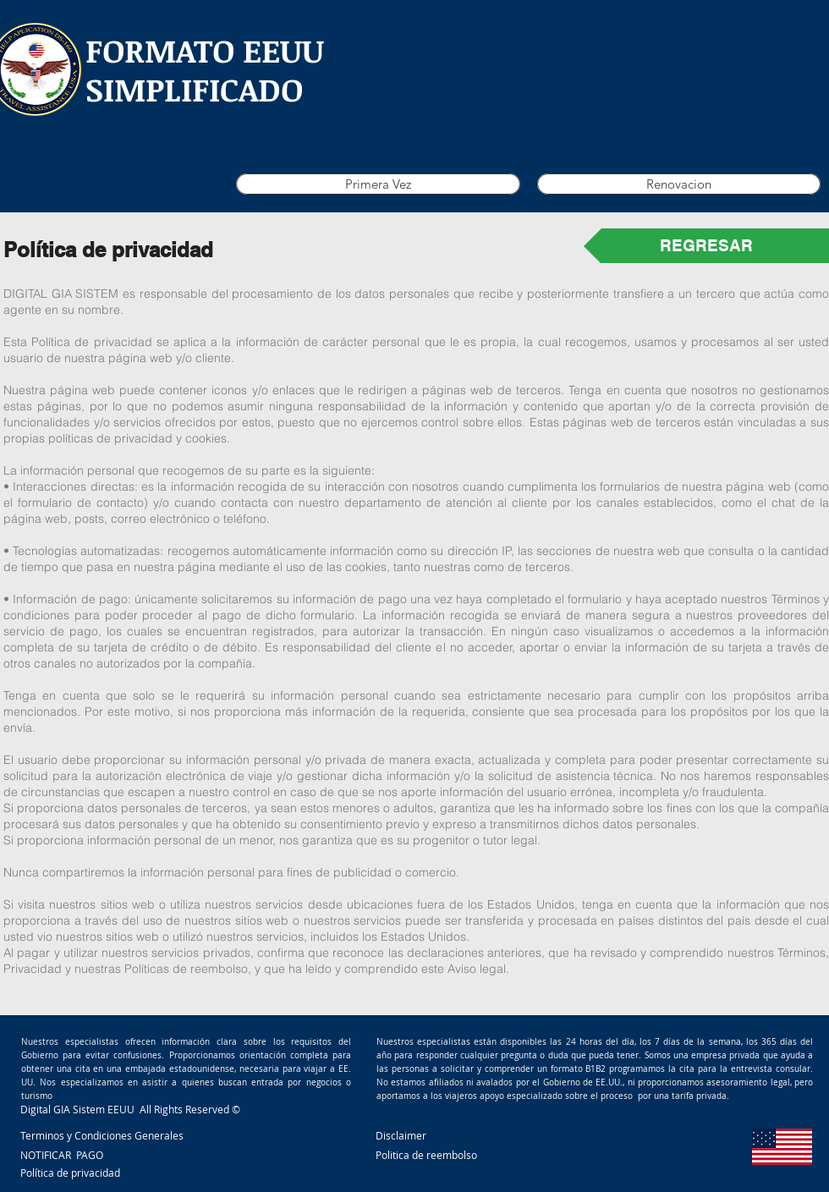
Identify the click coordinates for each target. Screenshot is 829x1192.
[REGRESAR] (706, 245)
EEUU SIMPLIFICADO (204, 69)
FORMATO (159, 50)
